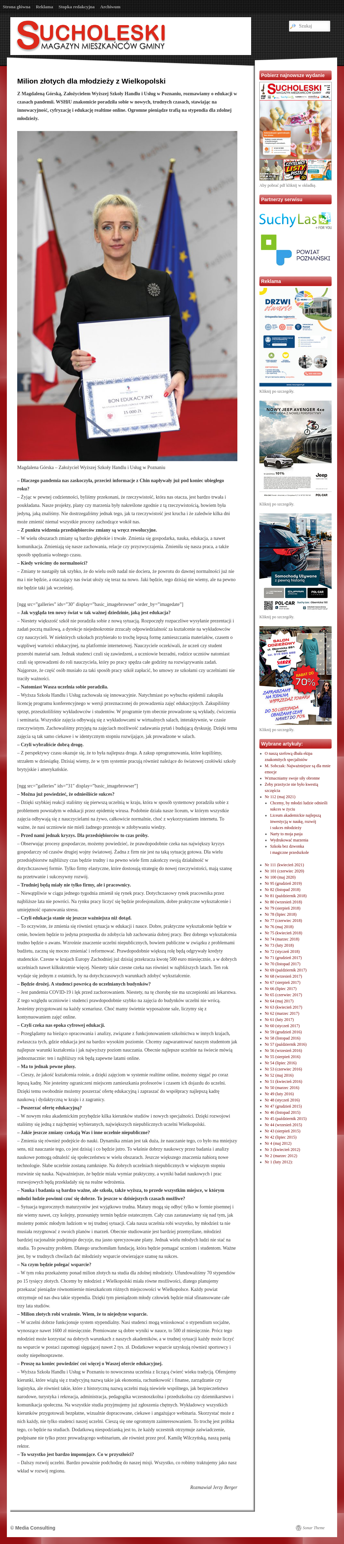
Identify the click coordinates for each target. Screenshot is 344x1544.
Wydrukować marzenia (289, 840)
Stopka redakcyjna (76, 6)
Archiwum (110, 6)
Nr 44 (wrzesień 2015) (283, 1124)
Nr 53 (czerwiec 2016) (283, 1069)
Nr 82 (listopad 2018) (283, 889)
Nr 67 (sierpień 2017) (283, 982)
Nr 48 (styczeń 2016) (282, 1100)
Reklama (44, 6)
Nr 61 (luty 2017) (279, 1019)
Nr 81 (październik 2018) (286, 895)
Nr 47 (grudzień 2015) (283, 1106)
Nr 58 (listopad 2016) (283, 1038)
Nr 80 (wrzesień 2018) (283, 902)
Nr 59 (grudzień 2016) (283, 1032)
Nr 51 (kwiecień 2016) (283, 1081)
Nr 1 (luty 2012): (279, 1162)
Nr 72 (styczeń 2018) (282, 951)
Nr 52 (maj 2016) (279, 1075)
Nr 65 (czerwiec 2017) (283, 994)
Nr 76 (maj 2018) (279, 926)
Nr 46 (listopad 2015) (283, 1112)
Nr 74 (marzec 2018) (282, 939)
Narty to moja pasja (286, 833)
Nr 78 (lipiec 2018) (281, 914)
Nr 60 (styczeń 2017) (282, 1025)
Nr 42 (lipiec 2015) (281, 1137)
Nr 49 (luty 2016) (279, 1093)
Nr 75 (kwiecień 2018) (283, 933)
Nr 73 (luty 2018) (279, 945)
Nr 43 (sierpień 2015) (283, 1131)
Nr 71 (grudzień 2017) (283, 957)
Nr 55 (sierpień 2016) (283, 1056)
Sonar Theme (314, 1527)
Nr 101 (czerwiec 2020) (284, 871)
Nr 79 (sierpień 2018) (283, 908)
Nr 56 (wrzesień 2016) (283, 1050)
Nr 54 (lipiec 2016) (281, 1063)
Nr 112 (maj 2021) (280, 796)
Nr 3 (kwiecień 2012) (282, 1149)
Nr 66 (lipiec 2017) (281, 988)
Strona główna (16, 6)
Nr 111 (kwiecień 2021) (284, 864)
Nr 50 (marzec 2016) (282, 1087)
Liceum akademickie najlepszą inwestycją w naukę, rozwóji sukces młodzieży (295, 821)
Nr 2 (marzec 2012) (281, 1155)
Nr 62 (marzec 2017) (282, 1013)
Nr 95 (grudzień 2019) (283, 883)
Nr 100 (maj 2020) (280, 877)
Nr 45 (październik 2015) (286, 1118)
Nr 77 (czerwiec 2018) (283, 920)
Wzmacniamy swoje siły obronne (292, 778)
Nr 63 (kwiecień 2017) (283, 1007)
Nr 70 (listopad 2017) (283, 963)
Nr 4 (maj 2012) (278, 1143)
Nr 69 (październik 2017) (286, 970)
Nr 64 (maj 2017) (279, 1001)
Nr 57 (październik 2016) (286, 1044)
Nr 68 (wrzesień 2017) (283, 976)
